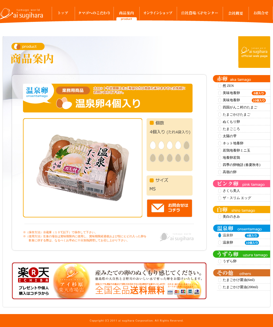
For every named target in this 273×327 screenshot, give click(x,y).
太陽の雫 (230, 136)
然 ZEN (228, 86)
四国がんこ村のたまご (240, 107)
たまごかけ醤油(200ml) (240, 287)
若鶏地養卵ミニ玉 (236, 150)
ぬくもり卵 (231, 122)
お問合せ (261, 15)
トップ (63, 15)
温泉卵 (241, 243)
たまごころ (231, 129)
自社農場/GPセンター (200, 15)
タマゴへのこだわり (94, 15)
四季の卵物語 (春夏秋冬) (241, 165)
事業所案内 (236, 15)
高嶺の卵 (230, 172)
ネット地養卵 (233, 143)
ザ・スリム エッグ (237, 198)
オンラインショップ (158, 15)
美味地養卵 (244, 93)
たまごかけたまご (236, 114)
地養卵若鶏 (231, 158)
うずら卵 (230, 261)
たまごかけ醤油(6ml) (239, 280)
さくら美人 (231, 191)
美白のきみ (231, 217)
